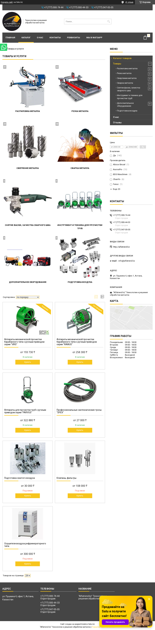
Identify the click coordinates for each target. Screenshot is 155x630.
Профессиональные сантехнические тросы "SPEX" (79, 411)
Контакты (55, 37)
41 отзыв (129, 2)
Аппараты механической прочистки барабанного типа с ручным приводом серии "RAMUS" (77, 342)
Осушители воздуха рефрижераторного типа (25, 544)
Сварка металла (80, 168)
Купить (27, 362)
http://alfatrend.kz (121, 247)
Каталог (26, 37)
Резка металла (79, 111)
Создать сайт (7, 2)
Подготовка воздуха (80, 282)
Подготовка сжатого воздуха (19, 478)
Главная (10, 37)
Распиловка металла (27, 111)
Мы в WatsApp (94, 37)
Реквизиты (73, 37)
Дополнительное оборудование (27, 282)
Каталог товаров (122, 58)
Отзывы (117, 122)
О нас (40, 37)
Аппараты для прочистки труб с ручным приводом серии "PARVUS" (25, 411)
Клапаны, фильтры (66, 478)
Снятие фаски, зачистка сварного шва (27, 225)
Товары (117, 63)
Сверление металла (27, 168)
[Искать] (109, 21)
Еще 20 (116, 189)
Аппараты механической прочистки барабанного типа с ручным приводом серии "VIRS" (24, 342)
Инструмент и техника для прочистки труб (129, 96)
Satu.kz (91, 624)
